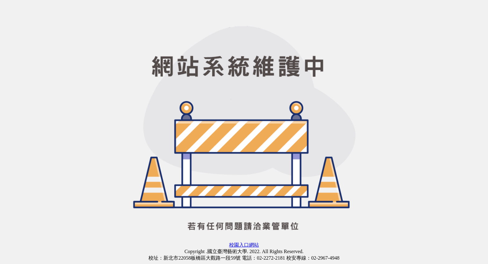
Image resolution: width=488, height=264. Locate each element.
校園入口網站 (244, 245)
